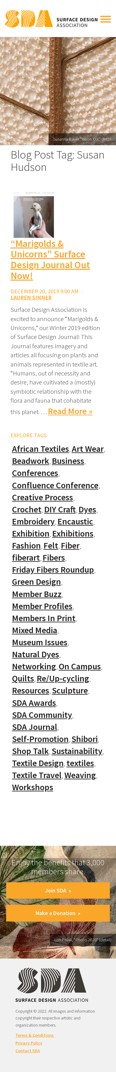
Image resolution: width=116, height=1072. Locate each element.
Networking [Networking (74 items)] (34, 666)
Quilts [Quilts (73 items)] (23, 678)
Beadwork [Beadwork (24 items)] (30, 460)
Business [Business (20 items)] (68, 460)
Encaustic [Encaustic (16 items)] (75, 521)
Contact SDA (27, 1050)
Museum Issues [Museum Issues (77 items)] (39, 642)
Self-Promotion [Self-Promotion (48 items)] (40, 739)
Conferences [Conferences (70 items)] (35, 473)
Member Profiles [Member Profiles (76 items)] (42, 606)
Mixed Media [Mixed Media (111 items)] (34, 630)
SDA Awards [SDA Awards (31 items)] (34, 702)
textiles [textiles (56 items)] (80, 763)
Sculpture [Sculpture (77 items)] (70, 690)
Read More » (70, 411)
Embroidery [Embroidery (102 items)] (33, 521)
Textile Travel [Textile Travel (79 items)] (37, 775)
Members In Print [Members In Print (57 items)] (43, 618)
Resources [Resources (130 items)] (30, 690)
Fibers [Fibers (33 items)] (54, 557)
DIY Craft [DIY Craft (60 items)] (60, 509)
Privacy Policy (28, 1043)
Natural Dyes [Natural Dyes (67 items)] (35, 654)
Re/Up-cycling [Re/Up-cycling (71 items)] (63, 678)
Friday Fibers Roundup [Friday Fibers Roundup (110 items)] (53, 569)
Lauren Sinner (31, 297)
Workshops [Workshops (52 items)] (32, 787)
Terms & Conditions (34, 1035)
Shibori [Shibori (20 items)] (84, 739)
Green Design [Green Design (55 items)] (36, 581)
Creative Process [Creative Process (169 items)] (42, 497)
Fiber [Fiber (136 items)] (70, 545)
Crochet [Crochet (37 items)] (26, 509)
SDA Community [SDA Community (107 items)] (42, 715)
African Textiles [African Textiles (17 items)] (40, 448)
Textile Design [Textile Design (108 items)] (38, 763)
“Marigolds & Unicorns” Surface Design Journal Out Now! (50, 259)
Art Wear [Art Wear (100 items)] (88, 448)
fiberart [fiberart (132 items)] (26, 557)
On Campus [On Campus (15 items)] (80, 666)
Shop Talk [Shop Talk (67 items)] (30, 751)
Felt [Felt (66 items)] (51, 545)
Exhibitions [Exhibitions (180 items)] (72, 533)
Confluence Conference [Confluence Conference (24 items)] (55, 485)
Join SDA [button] (58, 890)
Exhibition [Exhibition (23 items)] (30, 533)
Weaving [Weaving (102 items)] (80, 775)
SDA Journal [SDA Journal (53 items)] (34, 727)
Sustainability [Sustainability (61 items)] (77, 751)
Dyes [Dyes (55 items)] (87, 509)
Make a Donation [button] (58, 913)
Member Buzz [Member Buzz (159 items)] (37, 594)
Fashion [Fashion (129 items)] (26, 545)
